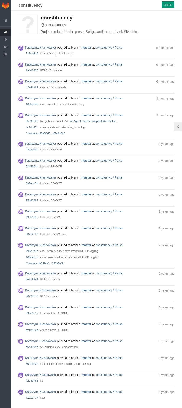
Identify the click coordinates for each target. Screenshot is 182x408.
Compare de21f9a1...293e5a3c (45, 263)
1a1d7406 (32, 70)
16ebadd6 (32, 104)
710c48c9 (32, 53)
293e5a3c (32, 251)
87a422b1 (32, 87)
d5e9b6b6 (32, 121)
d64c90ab (32, 347)
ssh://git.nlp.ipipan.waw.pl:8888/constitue (92, 121)
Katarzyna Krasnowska (40, 47)
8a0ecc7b (32, 183)
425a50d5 (32, 149)
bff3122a (32, 330)
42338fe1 (32, 381)
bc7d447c (32, 127)
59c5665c (32, 217)
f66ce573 (32, 257)
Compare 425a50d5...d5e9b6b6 (45, 133)
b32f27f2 (32, 234)
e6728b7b (32, 296)
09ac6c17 (32, 313)
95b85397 (32, 200)
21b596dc (32, 166)
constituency (30, 5)
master (86, 47)
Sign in (168, 4)
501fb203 (32, 364)
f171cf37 (32, 397)
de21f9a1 (32, 279)
